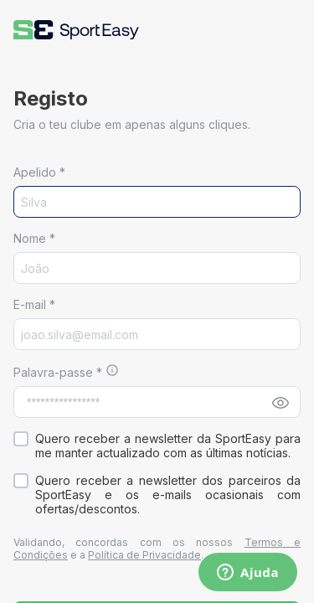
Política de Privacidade (144, 555)
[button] (76, 29)
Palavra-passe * (59, 372)
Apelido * (39, 172)
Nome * (34, 238)
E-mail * (34, 304)
